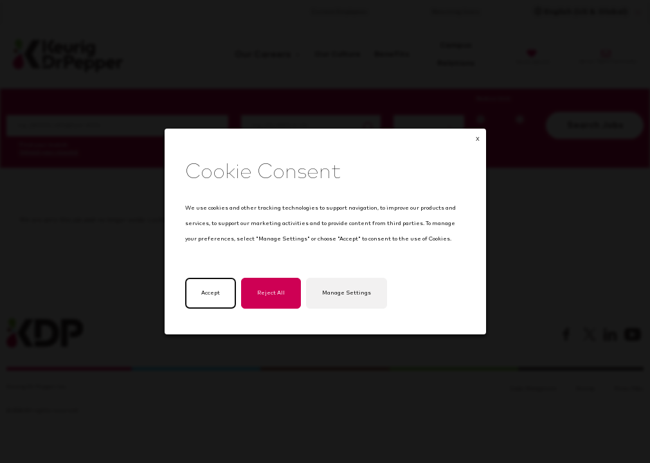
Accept (215, 299)
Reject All (273, 299)
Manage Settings (345, 299)
